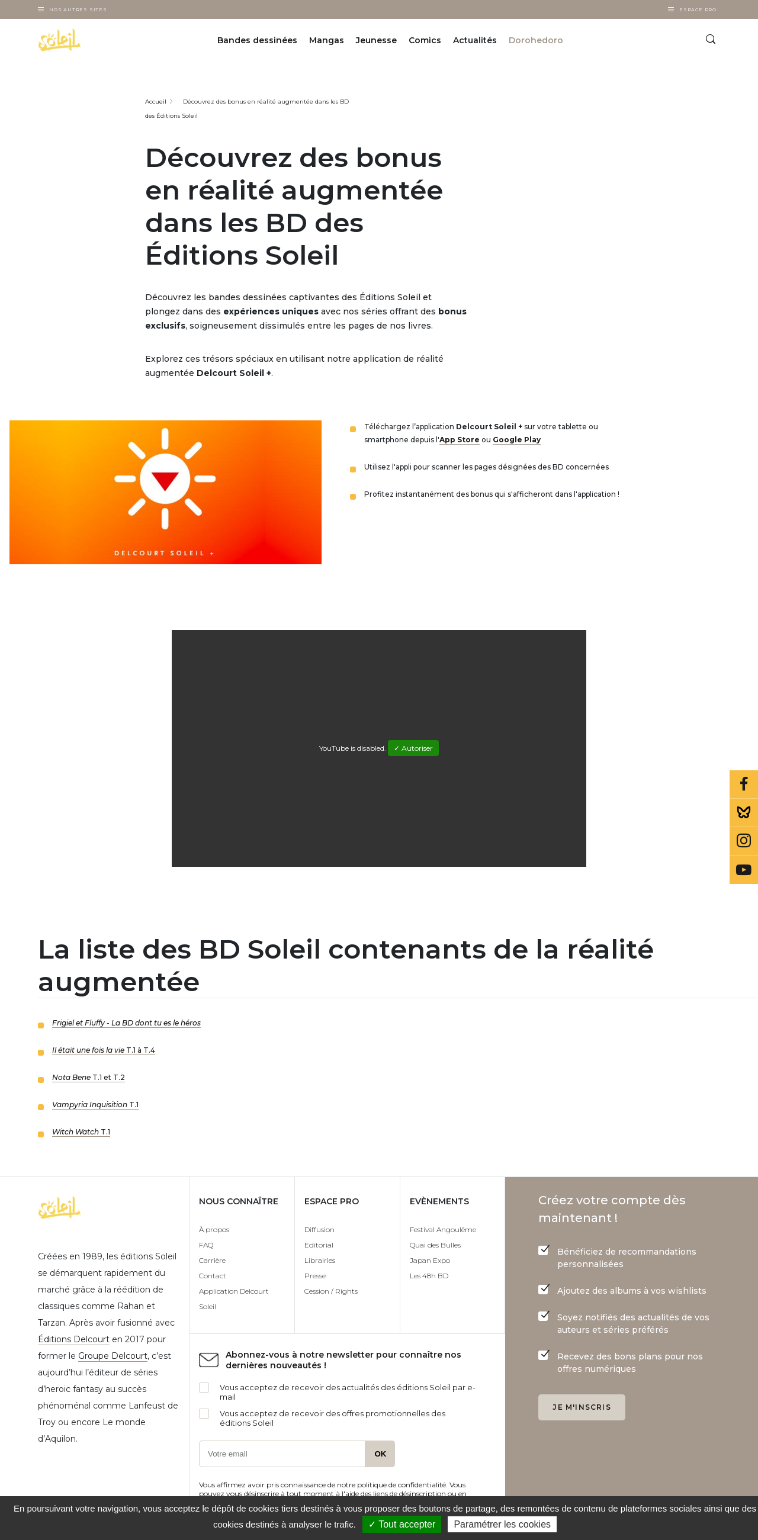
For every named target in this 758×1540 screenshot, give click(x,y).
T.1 (95, 1104)
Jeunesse (376, 40)
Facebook (744, 784)
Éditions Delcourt (74, 1339)
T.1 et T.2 (88, 1077)
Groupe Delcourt (112, 1356)
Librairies (319, 1260)
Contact (212, 1275)
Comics (425, 40)
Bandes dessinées (257, 40)
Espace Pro (698, 9)
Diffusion (319, 1229)
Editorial (318, 1244)
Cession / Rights (331, 1291)
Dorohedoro (536, 40)
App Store (459, 439)
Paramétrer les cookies (502, 1524)
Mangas (326, 40)
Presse (315, 1275)
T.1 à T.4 (103, 1050)
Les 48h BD (429, 1275)
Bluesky (744, 813)
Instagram (744, 841)
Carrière (212, 1260)
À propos (214, 1229)
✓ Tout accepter (401, 1524)
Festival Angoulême (443, 1229)
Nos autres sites (78, 9)
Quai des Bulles (435, 1244)
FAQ (206, 1244)
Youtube (744, 870)
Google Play (517, 439)
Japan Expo (430, 1260)
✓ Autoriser (413, 748)
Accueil (155, 101)
